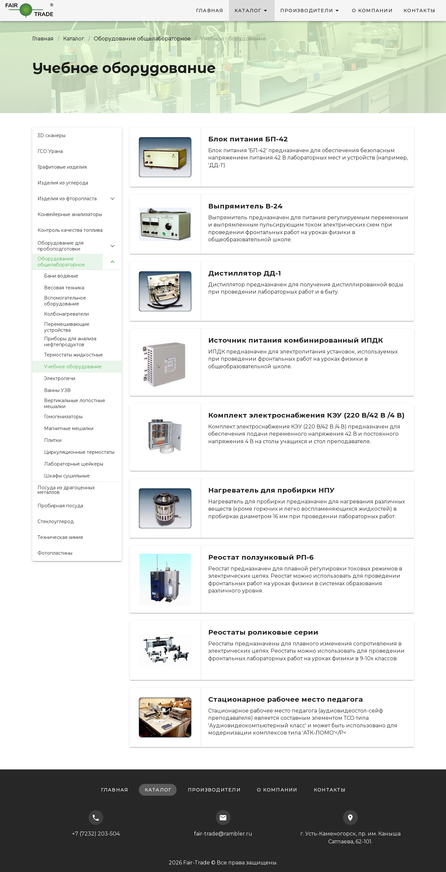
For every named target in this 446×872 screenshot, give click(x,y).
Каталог (73, 39)
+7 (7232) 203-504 (96, 823)
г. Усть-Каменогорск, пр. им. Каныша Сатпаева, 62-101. (350, 827)
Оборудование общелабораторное (142, 39)
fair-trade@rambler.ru (223, 823)
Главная (43, 39)
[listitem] (77, 135)
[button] (77, 198)
